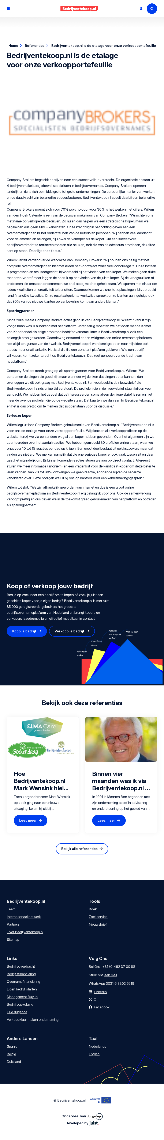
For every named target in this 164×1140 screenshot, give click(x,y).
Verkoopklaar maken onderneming (33, 1019)
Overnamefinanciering (23, 981)
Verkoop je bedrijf (69, 631)
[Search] (152, 8)
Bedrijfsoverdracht (21, 966)
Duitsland (14, 1062)
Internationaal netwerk (24, 917)
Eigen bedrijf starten (22, 989)
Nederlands (97, 1046)
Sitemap (13, 939)
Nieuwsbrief (98, 924)
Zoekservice (98, 917)
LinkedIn (100, 992)
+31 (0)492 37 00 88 (118, 966)
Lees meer (28, 820)
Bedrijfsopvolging (20, 1004)
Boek (93, 909)
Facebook (101, 1007)
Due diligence (17, 1012)
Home (13, 46)
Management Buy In (22, 997)
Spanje (12, 1046)
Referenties (35, 46)
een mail (110, 975)
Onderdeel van (82, 1116)
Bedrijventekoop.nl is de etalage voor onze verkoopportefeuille (103, 46)
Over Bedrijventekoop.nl (25, 932)
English (94, 1054)
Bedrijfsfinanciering (21, 974)
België (11, 1054)
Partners (13, 924)
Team (11, 909)
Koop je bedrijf (24, 631)
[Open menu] (8, 9)
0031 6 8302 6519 (120, 983)
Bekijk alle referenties (79, 849)
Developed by (82, 1123)
